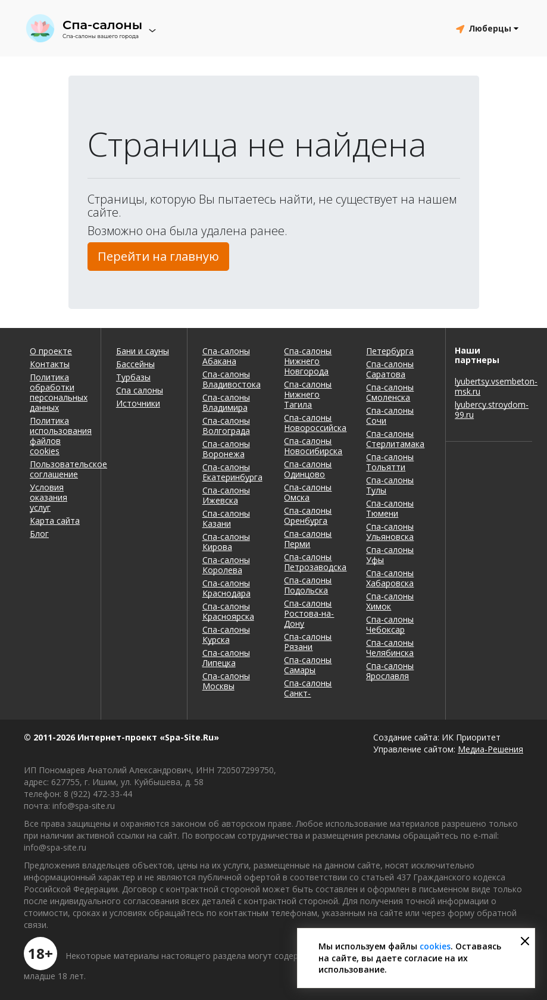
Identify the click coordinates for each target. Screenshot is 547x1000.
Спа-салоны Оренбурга (308, 515)
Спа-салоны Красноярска (228, 611)
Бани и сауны (142, 351)
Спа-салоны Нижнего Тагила (308, 394)
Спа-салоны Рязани (308, 642)
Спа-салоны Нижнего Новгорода (308, 361)
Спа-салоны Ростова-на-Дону (309, 613)
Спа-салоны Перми (308, 539)
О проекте (51, 351)
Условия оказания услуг (48, 497)
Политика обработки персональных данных (58, 392)
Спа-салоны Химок (390, 601)
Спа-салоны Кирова (226, 542)
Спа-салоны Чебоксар (390, 624)
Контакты (50, 364)
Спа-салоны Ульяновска (390, 531)
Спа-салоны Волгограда (226, 425)
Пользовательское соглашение (58, 469)
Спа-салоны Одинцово (308, 469)
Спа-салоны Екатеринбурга (232, 472)
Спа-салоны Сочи (390, 415)
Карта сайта (55, 520)
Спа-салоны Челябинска (390, 648)
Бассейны (135, 364)
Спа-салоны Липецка (226, 658)
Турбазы (133, 377)
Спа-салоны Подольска (308, 585)
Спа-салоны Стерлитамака (395, 439)
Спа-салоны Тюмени (390, 508)
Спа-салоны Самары (308, 665)
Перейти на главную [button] (158, 256)
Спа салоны (139, 390)
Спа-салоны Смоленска (390, 392)
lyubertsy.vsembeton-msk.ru (489, 386)
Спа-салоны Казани (226, 518)
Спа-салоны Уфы (390, 555)
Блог (39, 534)
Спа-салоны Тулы (390, 485)
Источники (138, 403)
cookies (435, 946)
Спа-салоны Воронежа (226, 449)
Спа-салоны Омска (308, 492)
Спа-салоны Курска (226, 634)
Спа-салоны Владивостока (231, 379)
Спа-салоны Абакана (226, 356)
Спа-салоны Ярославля (390, 671)
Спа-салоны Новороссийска (315, 422)
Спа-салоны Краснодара (226, 588)
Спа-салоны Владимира (226, 402)
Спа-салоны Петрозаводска (315, 562)
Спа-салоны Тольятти (390, 462)
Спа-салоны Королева (226, 565)
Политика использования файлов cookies (58, 435)
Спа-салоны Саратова (390, 369)
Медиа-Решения (490, 749)
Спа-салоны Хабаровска (390, 578)
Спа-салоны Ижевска (226, 495)
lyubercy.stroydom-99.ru (489, 409)
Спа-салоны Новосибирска (313, 446)
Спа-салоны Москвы (226, 681)
